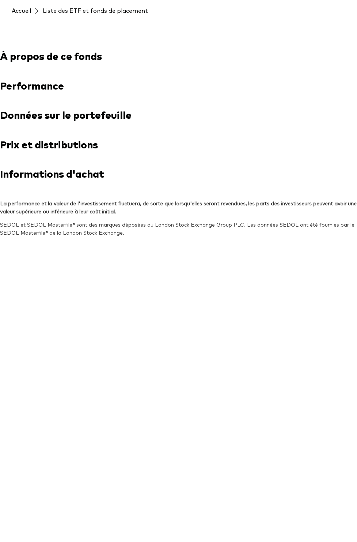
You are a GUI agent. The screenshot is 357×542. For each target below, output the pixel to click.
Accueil (21, 10)
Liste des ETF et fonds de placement (95, 10)
